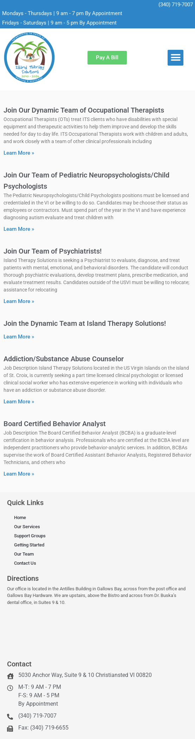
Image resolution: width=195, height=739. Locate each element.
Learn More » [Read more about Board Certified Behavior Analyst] (19, 474)
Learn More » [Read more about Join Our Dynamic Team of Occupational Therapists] (19, 153)
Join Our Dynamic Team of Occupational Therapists (84, 110)
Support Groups (30, 535)
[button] (175, 58)
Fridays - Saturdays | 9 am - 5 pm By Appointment (59, 23)
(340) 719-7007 (175, 4)
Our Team (24, 554)
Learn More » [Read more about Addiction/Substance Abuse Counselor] (19, 401)
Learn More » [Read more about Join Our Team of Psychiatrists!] (19, 301)
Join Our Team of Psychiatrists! (53, 251)
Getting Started (29, 544)
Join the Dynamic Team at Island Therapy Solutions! (85, 323)
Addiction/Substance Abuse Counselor (64, 359)
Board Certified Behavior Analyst (55, 423)
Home (20, 517)
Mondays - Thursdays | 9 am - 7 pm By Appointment (62, 13)
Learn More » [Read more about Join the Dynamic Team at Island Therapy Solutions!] (19, 337)
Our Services (27, 526)
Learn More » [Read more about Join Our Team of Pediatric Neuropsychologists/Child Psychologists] (19, 229)
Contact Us (25, 563)
